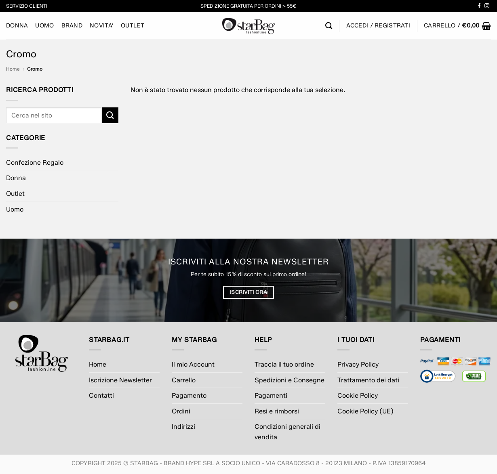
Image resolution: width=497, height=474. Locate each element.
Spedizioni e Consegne (289, 380)
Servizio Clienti (26, 6)
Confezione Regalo (34, 162)
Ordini (181, 411)
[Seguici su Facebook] (479, 6)
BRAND (71, 25)
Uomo (44, 25)
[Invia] (110, 115)
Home (13, 69)
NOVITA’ (102, 25)
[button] (457, 26)
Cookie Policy (357, 395)
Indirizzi (183, 426)
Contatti (101, 395)
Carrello (184, 380)
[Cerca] (328, 26)
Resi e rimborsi (277, 411)
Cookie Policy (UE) (365, 411)
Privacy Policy (358, 364)
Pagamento (189, 395)
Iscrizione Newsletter (120, 380)
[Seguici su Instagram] (486, 6)
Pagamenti (271, 395)
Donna (17, 25)
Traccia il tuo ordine (284, 364)
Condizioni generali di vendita (287, 432)
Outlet (132, 25)
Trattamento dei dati (368, 380)
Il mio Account (193, 364)
